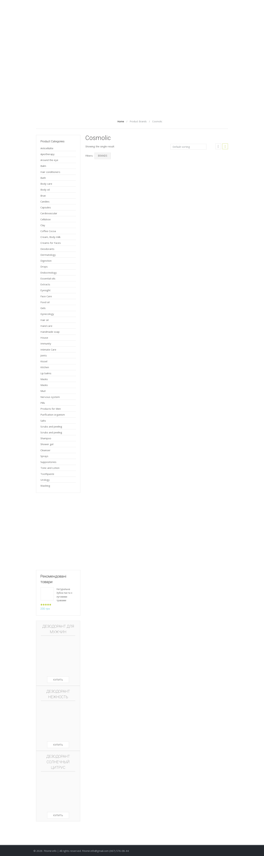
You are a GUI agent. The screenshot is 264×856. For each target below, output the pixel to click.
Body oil (45, 189)
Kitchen (44, 367)
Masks (44, 379)
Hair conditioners (50, 172)
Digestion (46, 260)
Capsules (45, 207)
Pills (42, 402)
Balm (43, 166)
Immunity (45, 343)
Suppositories (48, 462)
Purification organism (52, 414)
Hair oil (44, 320)
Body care (46, 183)
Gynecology (47, 314)
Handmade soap (50, 331)
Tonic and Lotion (49, 468)
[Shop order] (188, 147)
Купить (58, 679)
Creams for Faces (50, 242)
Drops (44, 266)
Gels (43, 308)
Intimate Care (48, 349)
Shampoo (45, 438)
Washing (45, 485)
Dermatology (48, 254)
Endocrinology (48, 272)
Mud (42, 391)
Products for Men (50, 408)
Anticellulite (46, 148)
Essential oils (47, 278)
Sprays (44, 456)
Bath (43, 177)
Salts (43, 420)
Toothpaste (47, 474)
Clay (42, 225)
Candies (45, 201)
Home (120, 121)
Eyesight (45, 290)
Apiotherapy (47, 154)
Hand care (46, 326)
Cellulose (45, 219)
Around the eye (49, 160)
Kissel (43, 361)
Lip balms (45, 373)
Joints (43, 355)
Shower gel (46, 444)
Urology (45, 479)
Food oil (45, 302)
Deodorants (47, 249)
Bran (43, 195)
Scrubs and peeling (51, 426)
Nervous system (50, 397)
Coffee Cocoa (48, 231)
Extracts (45, 284)
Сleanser (45, 450)
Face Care (46, 296)
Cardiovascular (48, 213)
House (44, 337)
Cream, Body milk (50, 237)
